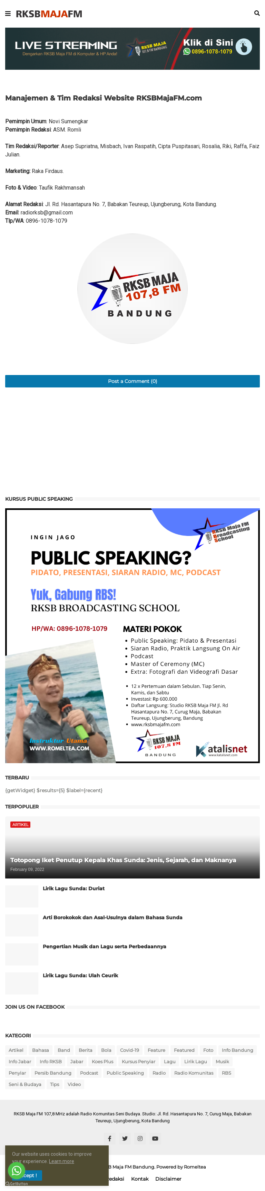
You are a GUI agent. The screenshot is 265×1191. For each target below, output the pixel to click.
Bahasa (40, 1050)
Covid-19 (129, 1050)
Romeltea (195, 1167)
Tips (54, 1084)
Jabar (76, 1061)
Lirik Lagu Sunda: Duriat (74, 888)
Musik (222, 1061)
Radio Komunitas (193, 1073)
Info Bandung (237, 1050)
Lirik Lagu (195, 1061)
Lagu (170, 1061)
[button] (8, 14)
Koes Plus (102, 1061)
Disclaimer (168, 1179)
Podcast (89, 1073)
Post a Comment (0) (132, 381)
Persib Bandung (53, 1073)
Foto (208, 1050)
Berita (85, 1050)
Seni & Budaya (25, 1084)
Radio (159, 1073)
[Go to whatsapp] (16, 1170)
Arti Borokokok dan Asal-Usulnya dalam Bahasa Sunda (113, 917)
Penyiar (17, 1073)
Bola (106, 1050)
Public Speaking (125, 1073)
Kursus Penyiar (138, 1061)
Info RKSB (51, 1061)
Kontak (139, 1179)
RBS (226, 1073)
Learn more (61, 1161)
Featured (184, 1050)
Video (74, 1084)
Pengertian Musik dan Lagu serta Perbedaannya (104, 946)
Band (64, 1050)
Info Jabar (20, 1061)
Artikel (16, 1050)
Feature (156, 1050)
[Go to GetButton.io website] (17, 1184)
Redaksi (115, 1179)
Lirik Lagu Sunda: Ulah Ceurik (80, 975)
